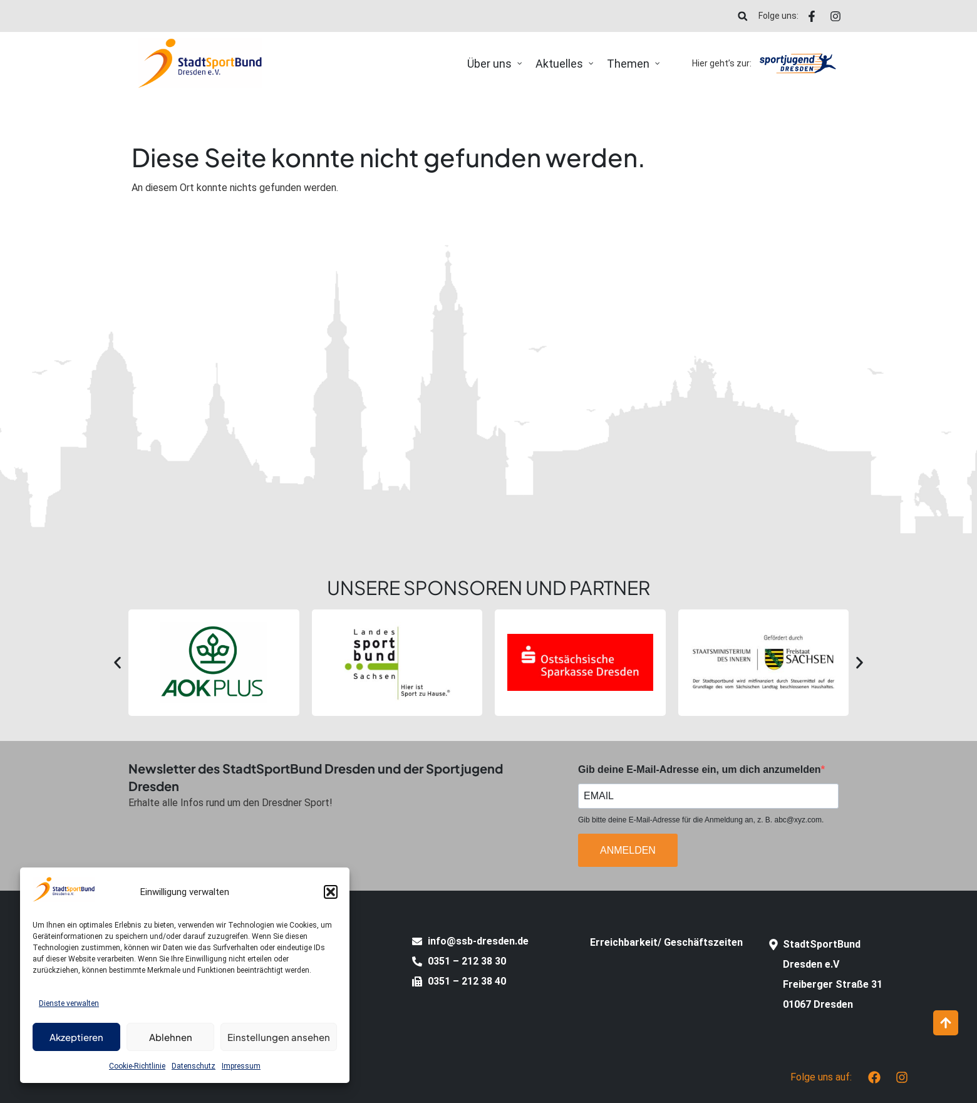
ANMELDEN (628, 850)
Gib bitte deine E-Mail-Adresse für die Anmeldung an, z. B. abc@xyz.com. (701, 820)
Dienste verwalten (69, 1003)
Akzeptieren (76, 1037)
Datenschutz (193, 1066)
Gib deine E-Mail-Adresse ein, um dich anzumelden (699, 770)
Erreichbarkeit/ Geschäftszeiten (666, 942)
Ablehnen (170, 1037)
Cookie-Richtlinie (137, 1066)
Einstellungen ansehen (278, 1037)
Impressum (241, 1066)
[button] (330, 892)
